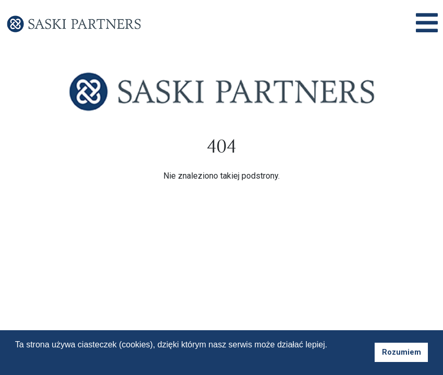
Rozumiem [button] (401, 352)
